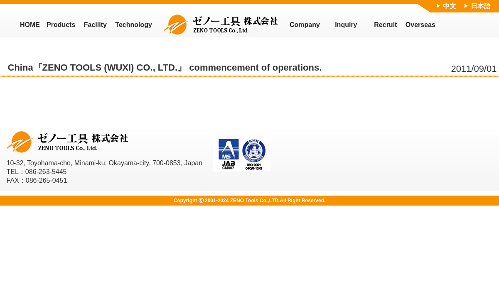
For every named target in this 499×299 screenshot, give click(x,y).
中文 (449, 6)
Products (61, 24)
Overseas (420, 24)
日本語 (481, 6)
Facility (95, 24)
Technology (133, 24)
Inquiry (346, 24)
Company (305, 24)
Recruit (385, 24)
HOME (30, 24)
